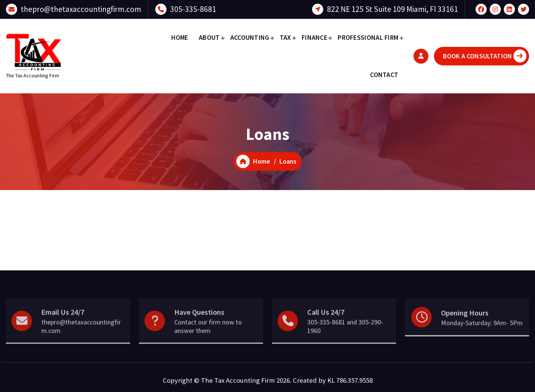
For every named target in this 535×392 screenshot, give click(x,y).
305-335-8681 (193, 8)
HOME (179, 37)
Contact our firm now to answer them (208, 341)
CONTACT (384, 74)
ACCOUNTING (249, 37)
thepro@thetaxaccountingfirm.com (81, 8)
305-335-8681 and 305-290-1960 (345, 341)
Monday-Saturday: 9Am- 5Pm (482, 337)
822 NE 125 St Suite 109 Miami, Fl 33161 (392, 8)
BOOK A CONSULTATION (484, 55)
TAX (285, 37)
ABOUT (209, 37)
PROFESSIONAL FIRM (368, 37)
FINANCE (314, 37)
